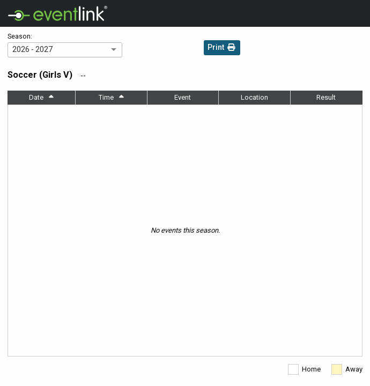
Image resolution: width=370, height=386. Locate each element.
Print (222, 48)
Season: (20, 36)
